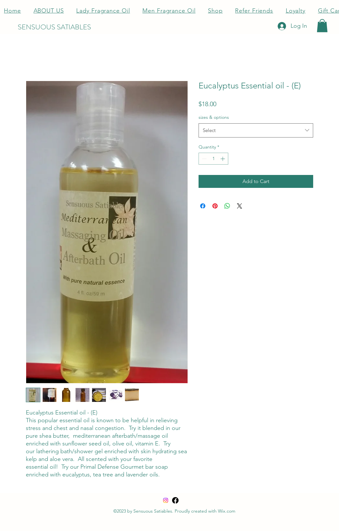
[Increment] (223, 158)
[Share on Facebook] (203, 206)
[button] (322, 25)
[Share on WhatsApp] (227, 206)
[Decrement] (204, 158)
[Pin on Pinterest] (215, 206)
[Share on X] (239, 206)
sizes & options (214, 117)
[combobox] (256, 130)
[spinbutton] (213, 158)
